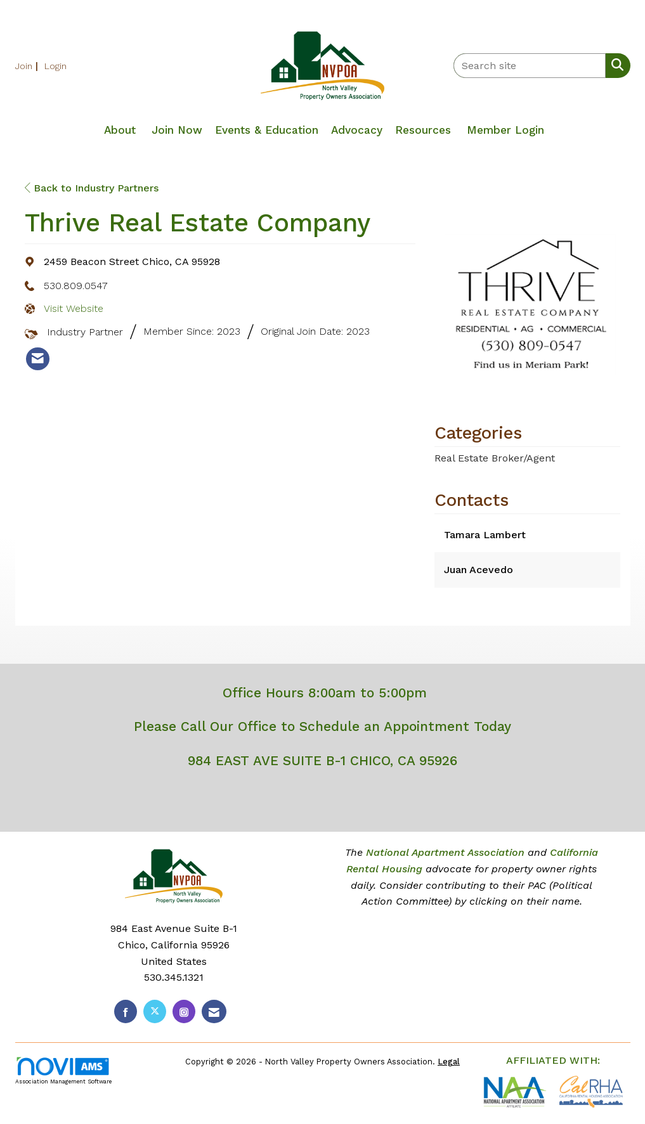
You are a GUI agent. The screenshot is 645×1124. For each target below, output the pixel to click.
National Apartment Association (445, 852)
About (120, 130)
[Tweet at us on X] (154, 1011)
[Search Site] (615, 64)
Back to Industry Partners (92, 188)
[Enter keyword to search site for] (529, 65)
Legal (449, 1061)
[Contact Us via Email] (214, 1011)
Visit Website (73, 308)
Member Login (505, 130)
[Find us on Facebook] (125, 1011)
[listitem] (28, 66)
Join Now (177, 130)
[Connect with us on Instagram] (184, 1011)
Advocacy (356, 130)
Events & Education (266, 130)
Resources (423, 130)
